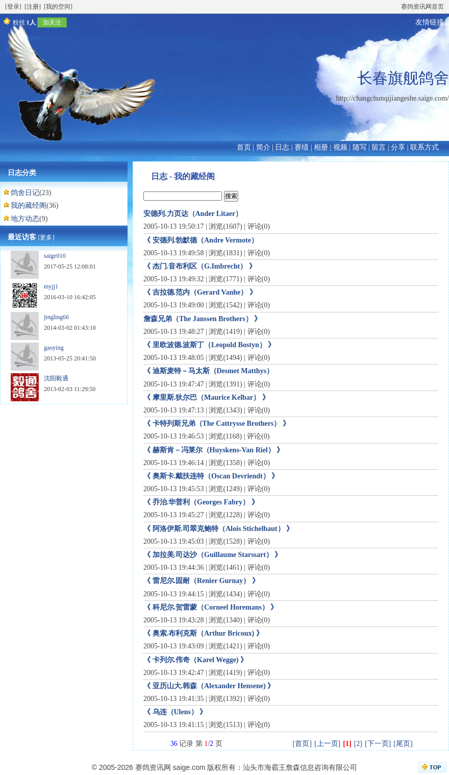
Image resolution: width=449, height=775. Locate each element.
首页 (244, 147)
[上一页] (327, 743)
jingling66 (56, 317)
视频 (340, 147)
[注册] (32, 6)
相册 (321, 147)
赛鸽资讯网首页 (422, 6)
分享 (398, 147)
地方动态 (25, 219)
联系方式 (424, 147)
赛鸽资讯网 (153, 767)
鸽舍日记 (25, 193)
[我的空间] (58, 6)
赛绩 (301, 147)
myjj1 (51, 286)
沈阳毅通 (56, 378)
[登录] (13, 6)
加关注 (52, 22)
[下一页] (378, 743)
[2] (358, 743)
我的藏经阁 (28, 205)
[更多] (46, 237)
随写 (360, 147)
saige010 (55, 255)
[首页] (302, 743)
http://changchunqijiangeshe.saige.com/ (392, 98)
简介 (263, 147)
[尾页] (402, 743)
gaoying (54, 347)
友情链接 (429, 22)
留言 (378, 147)
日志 (282, 147)
